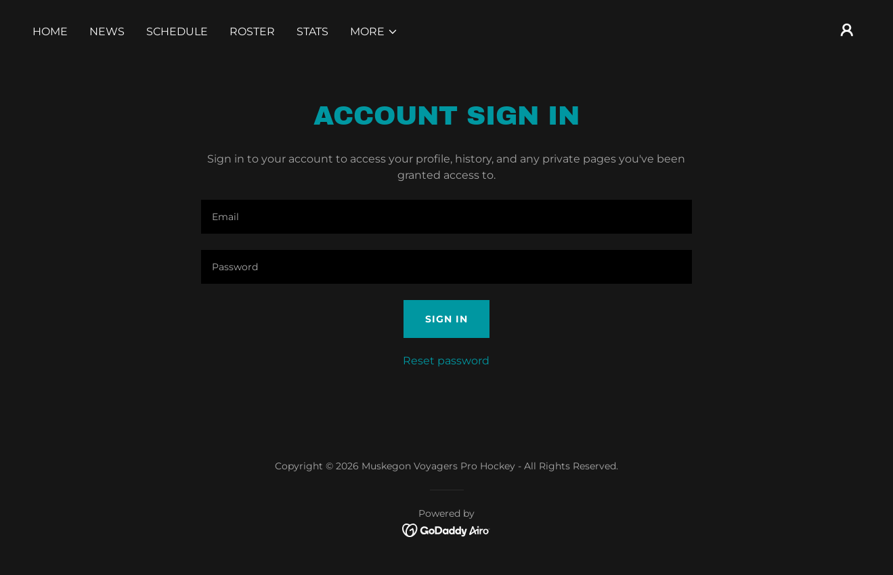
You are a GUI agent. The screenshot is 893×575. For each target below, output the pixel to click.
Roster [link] (252, 31)
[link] (446, 530)
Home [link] (50, 31)
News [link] (107, 31)
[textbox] (446, 217)
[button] (374, 32)
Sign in (446, 319)
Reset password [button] (446, 360)
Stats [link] (312, 31)
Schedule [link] (177, 31)
